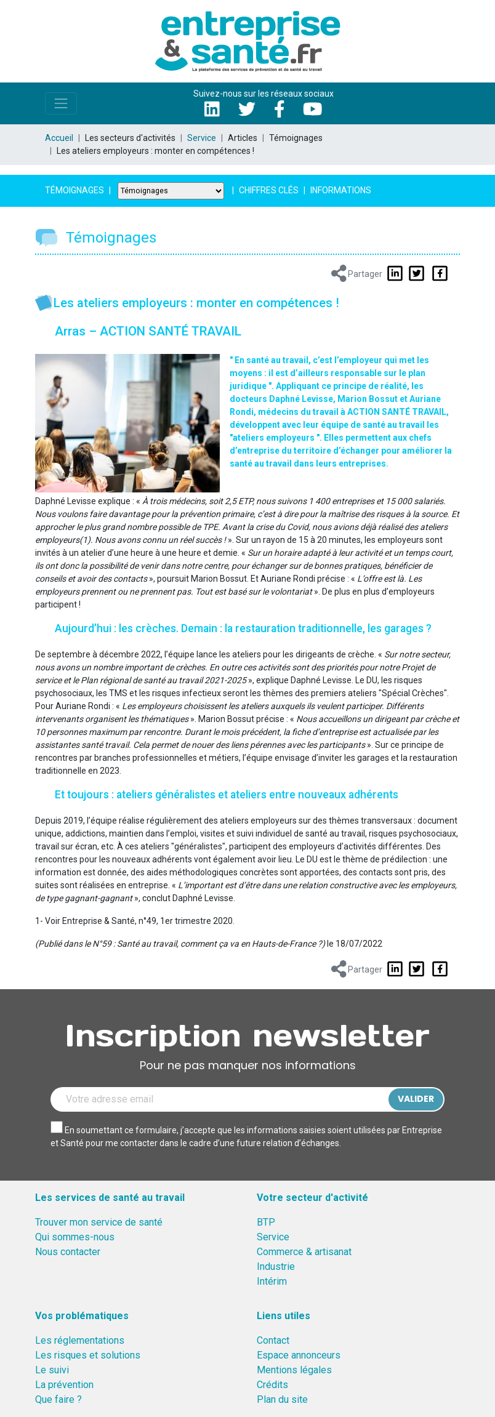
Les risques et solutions (87, 1355)
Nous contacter (67, 1252)
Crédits (272, 1385)
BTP (266, 1222)
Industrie (276, 1266)
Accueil (59, 138)
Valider (416, 1099)
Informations (340, 190)
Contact (273, 1340)
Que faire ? (58, 1399)
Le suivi (52, 1370)
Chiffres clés (269, 190)
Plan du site (282, 1399)
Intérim (272, 1281)
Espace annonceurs (298, 1355)
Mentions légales (294, 1370)
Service (201, 138)
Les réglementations (79, 1340)
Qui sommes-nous (75, 1237)
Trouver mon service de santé (99, 1222)
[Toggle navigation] (61, 103)
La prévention (64, 1385)
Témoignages (74, 190)
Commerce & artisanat (304, 1252)
